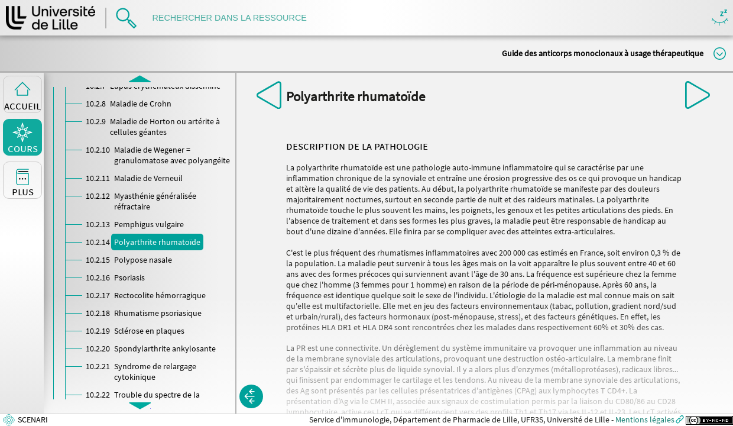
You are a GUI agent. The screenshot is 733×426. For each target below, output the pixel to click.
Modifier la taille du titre (719, 53)
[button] (251, 396)
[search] (235, 18)
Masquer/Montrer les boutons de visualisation (719, 18)
